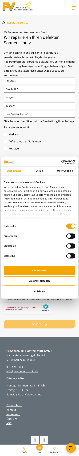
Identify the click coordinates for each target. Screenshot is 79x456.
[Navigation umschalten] (74, 6)
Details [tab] (39, 170)
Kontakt (11, 410)
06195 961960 (52, 71)
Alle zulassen (39, 270)
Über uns (11, 419)
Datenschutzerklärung (61, 299)
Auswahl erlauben (39, 280)
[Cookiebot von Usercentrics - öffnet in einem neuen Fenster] (61, 162)
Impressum (13, 414)
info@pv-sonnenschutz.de (22, 371)
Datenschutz (14, 405)
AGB (9, 423)
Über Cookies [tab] (65, 170)
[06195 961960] (25, 450)
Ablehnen (39, 291)
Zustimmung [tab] (14, 170)
